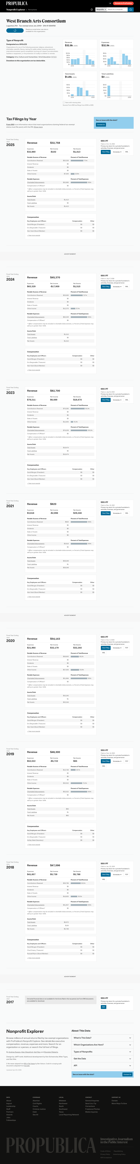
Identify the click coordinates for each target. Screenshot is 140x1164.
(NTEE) (54, 57)
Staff (8, 1109)
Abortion (36, 1101)
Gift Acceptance (106, 1158)
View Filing (105, 152)
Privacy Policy (105, 1154)
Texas (61, 1112)
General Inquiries (92, 1101)
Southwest (63, 1109)
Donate (115, 1101)
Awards (9, 1115)
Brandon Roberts (51, 1052)
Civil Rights (37, 1103)
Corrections (90, 1106)
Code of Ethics (105, 1151)
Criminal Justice (39, 1109)
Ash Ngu (37, 1052)
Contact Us (101, 125)
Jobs (8, 1117)
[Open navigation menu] (110, 3)
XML (126, 152)
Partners (9, 1112)
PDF (126, 648)
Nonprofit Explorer (15, 9)
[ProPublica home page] (51, 1145)
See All (35, 1115)
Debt (35, 1112)
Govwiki (27, 1066)
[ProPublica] (16, 3)
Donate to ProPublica (123, 3)
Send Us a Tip (90, 1103)
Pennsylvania (32, 10)
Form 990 (10, 124)
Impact (9, 1103)
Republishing (118, 1151)
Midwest (62, 1101)
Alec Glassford (27, 1052)
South (61, 1106)
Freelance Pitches (92, 1109)
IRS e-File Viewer (29, 1064)
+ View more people (33, 235)
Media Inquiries (91, 1112)
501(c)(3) (23, 44)
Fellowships (11, 1120)
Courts (35, 1106)
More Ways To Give (119, 1103)
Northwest (63, 1103)
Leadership (10, 1106)
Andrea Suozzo (15, 1052)
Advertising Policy (119, 1154)
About (8, 1101)
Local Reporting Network (69, 1115)
